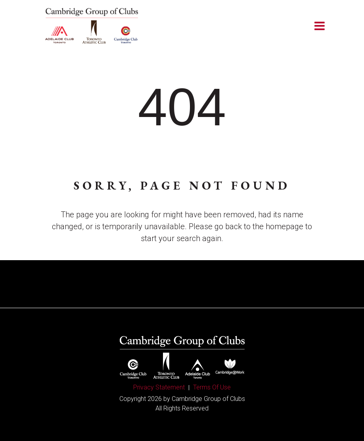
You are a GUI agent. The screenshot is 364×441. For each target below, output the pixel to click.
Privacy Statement (159, 387)
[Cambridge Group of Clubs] (91, 26)
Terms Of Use (212, 387)
